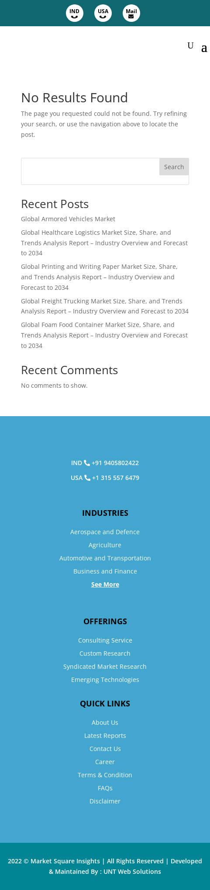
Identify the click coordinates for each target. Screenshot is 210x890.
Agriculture (105, 545)
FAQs (105, 788)
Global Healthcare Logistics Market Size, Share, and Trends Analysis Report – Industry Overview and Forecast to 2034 (104, 242)
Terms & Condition (105, 775)
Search (174, 167)
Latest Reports (105, 735)
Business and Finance (105, 571)
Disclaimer (105, 801)
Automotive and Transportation (105, 558)
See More (105, 584)
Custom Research (105, 653)
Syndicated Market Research (105, 666)
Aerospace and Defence (105, 532)
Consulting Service (105, 640)
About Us (105, 722)
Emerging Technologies (105, 679)
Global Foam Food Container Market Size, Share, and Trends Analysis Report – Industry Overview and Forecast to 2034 (104, 335)
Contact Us (105, 748)
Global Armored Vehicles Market (68, 219)
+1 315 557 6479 (115, 477)
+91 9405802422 (115, 463)
